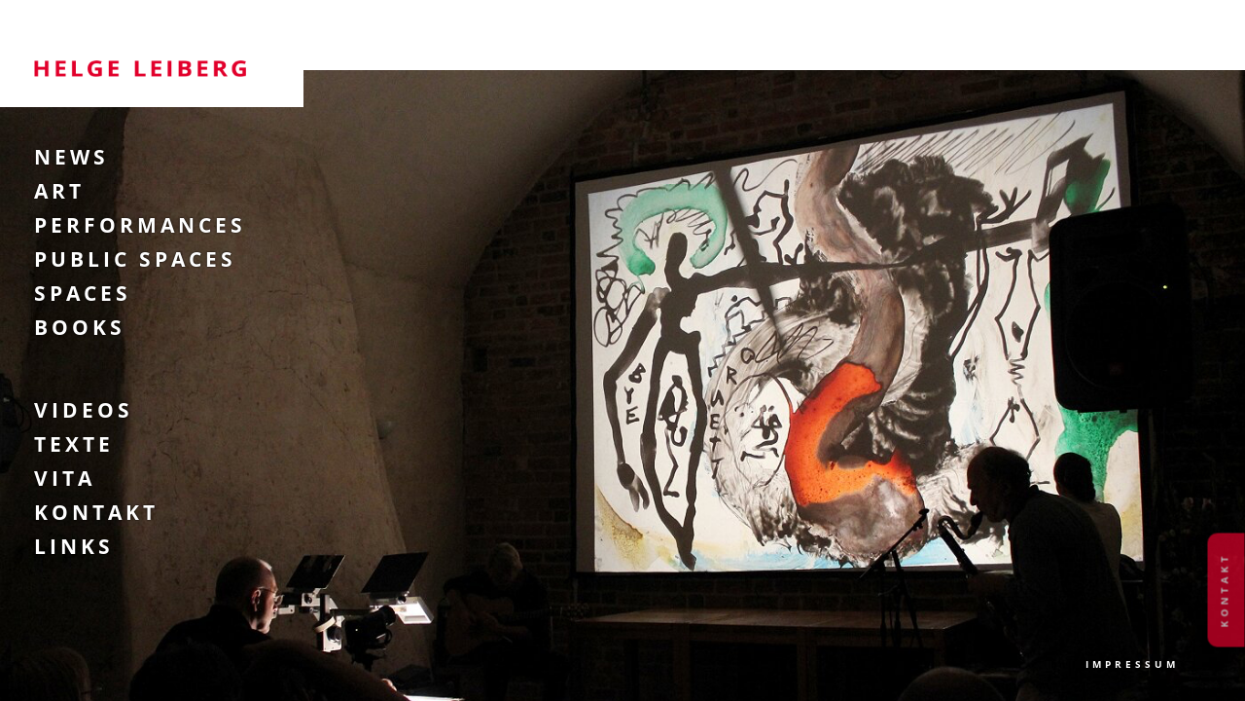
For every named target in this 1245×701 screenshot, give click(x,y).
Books (79, 327)
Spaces (82, 293)
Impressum (1132, 664)
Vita (64, 478)
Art (59, 190)
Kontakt (96, 512)
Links (74, 546)
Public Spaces (135, 259)
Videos (83, 410)
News (71, 156)
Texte (74, 444)
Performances (140, 225)
